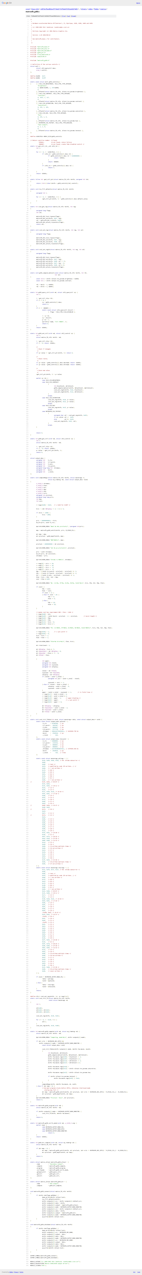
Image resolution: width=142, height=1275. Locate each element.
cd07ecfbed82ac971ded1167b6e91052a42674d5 (59, 9)
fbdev (96, 9)
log (68, 16)
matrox (103, 9)
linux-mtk (35, 9)
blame (73, 16)
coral (28, 9)
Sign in (138, 3)
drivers (84, 9)
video (90, 9)
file (63, 16)
